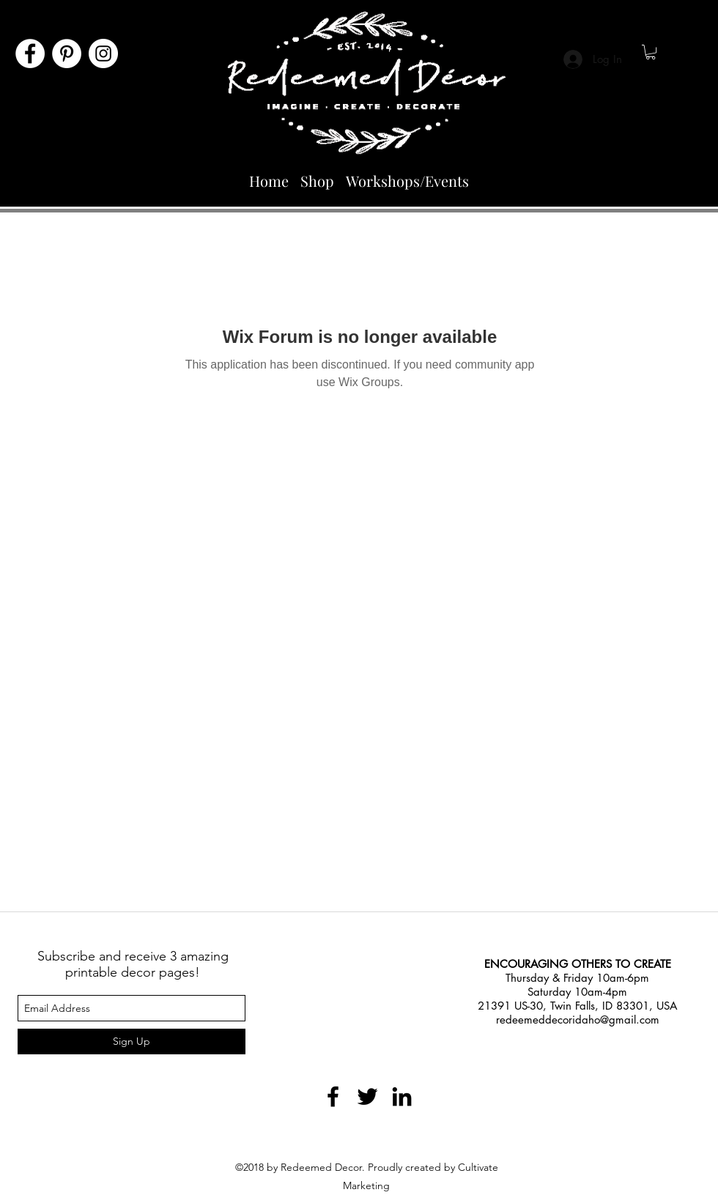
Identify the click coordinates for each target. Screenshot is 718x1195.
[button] (650, 52)
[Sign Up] (131, 1041)
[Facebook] (30, 53)
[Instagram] (103, 53)
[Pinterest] (66, 53)
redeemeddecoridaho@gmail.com (577, 1019)
